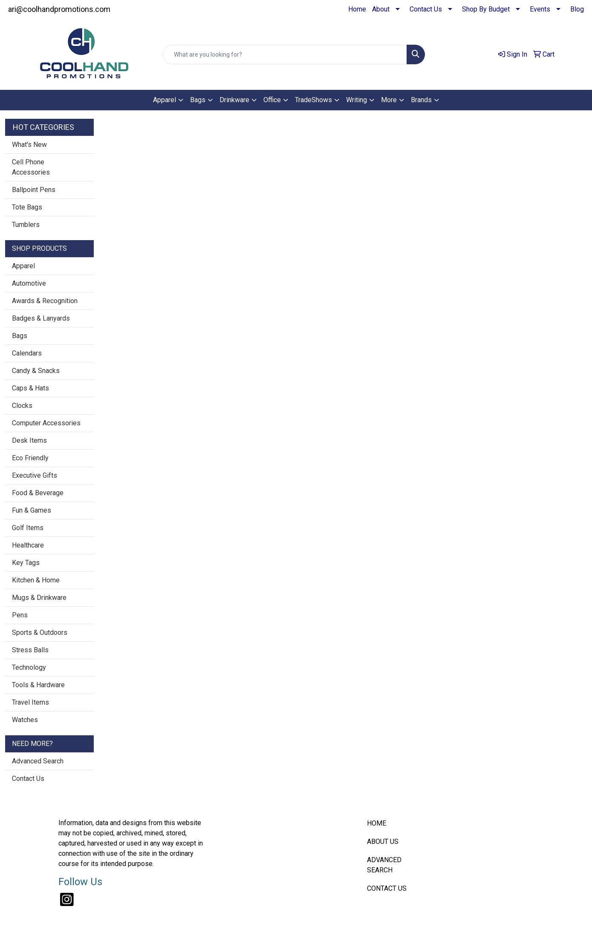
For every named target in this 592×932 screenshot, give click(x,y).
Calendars (27, 353)
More (389, 100)
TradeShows (313, 100)
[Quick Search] (285, 54)
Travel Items (30, 702)
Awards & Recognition (45, 301)
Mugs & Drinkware (39, 598)
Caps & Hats (30, 388)
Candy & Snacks (36, 371)
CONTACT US (387, 888)
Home (357, 9)
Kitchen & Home (36, 580)
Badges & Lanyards (41, 318)
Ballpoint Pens (33, 190)
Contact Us (426, 9)
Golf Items (27, 528)
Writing (356, 100)
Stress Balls (30, 650)
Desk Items (29, 440)
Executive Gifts (34, 475)
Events (540, 9)
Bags (197, 100)
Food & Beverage (38, 493)
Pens (20, 615)
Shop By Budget (486, 9)
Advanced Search (38, 761)
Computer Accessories (46, 423)
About (381, 9)
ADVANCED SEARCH (384, 865)
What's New (29, 145)
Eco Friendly (30, 458)
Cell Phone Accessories (31, 167)
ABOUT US (383, 841)
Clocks (22, 405)
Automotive (29, 283)
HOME (376, 823)
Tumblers (26, 225)
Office (272, 100)
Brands (421, 100)
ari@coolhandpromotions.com (59, 9)
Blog (577, 9)
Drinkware (234, 100)
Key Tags (26, 563)
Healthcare (28, 545)
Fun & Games (31, 510)
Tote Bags (27, 207)
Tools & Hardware (38, 685)
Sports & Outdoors (39, 632)
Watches (25, 720)
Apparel (164, 100)
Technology (29, 667)
